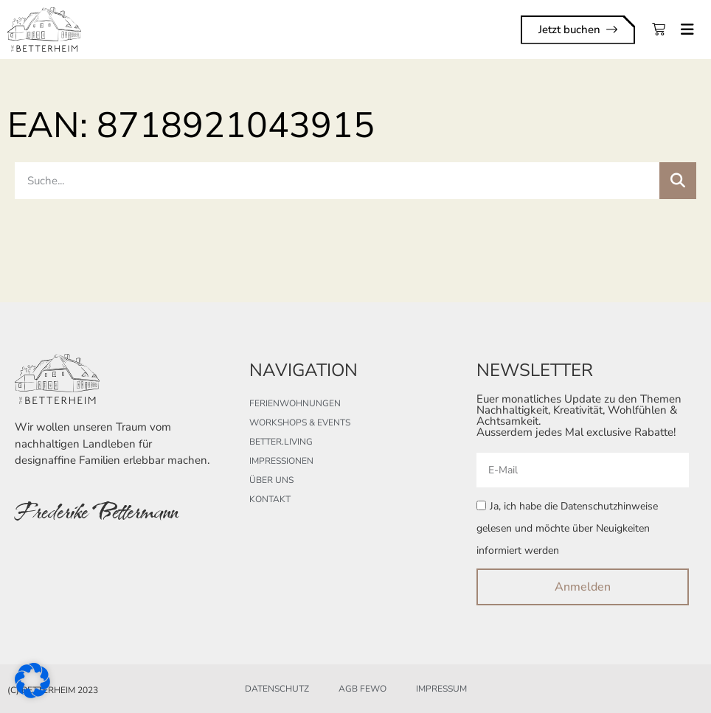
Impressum (441, 689)
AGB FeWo (362, 689)
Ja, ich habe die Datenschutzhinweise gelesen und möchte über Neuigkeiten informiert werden (567, 528)
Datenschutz (277, 689)
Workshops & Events (299, 422)
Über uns (271, 480)
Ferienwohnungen (295, 403)
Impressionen (281, 461)
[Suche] (677, 180)
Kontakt (270, 499)
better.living (281, 442)
